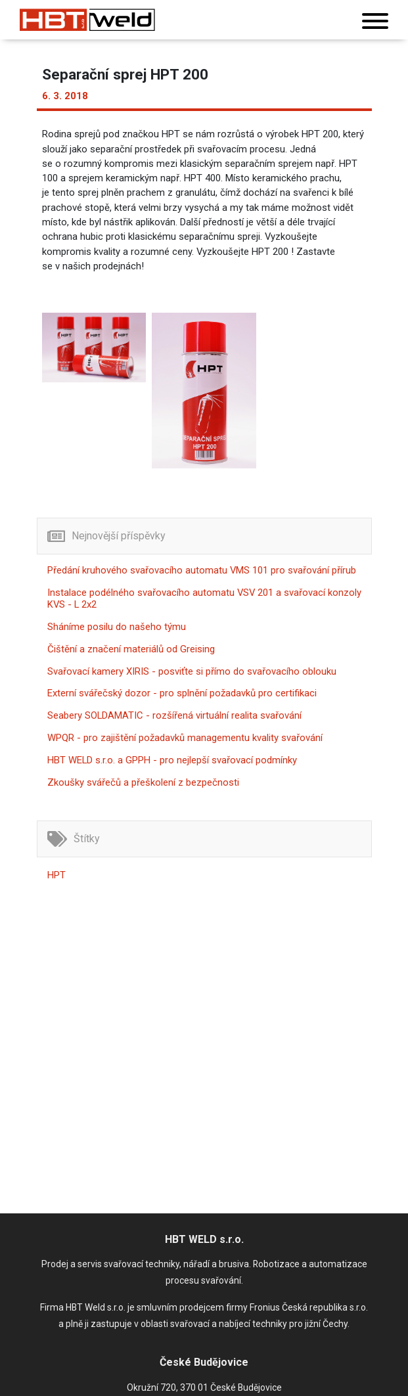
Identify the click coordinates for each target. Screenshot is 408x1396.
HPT (56, 875)
